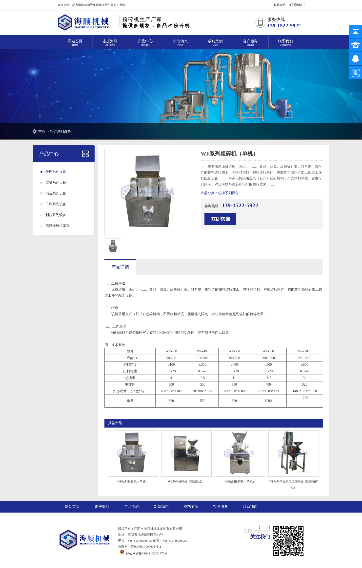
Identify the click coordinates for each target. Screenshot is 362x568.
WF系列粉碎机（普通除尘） (186, 481)
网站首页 (75, 43)
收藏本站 (279, 5)
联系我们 (285, 43)
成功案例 (215, 43)
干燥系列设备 (55, 204)
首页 (41, 131)
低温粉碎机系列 (57, 226)
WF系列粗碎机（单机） (132, 481)
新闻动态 (180, 43)
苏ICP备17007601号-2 (146, 546)
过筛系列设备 (55, 182)
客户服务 (250, 43)
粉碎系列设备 (60, 131)
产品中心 (145, 43)
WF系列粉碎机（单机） (240, 481)
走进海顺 (110, 43)
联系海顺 (296, 5)
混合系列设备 (55, 193)
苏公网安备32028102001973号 (143, 553)
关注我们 (260, 536)
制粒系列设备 (55, 215)
